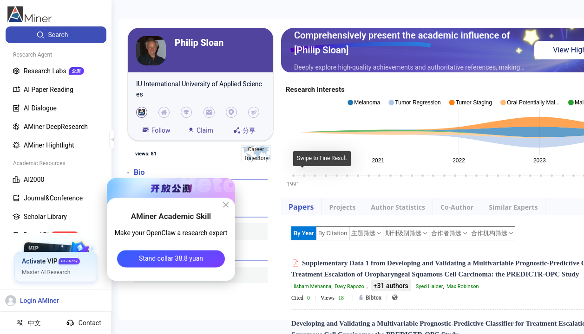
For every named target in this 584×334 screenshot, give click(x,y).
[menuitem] (56, 34)
